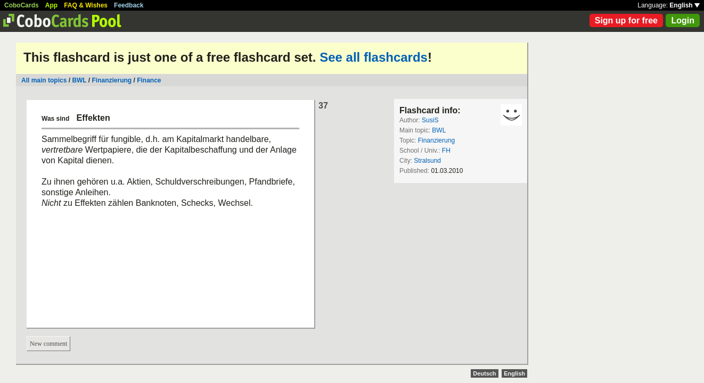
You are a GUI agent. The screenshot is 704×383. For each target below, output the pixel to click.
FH (446, 150)
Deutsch (484, 373)
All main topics (44, 80)
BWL (79, 80)
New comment (48, 343)
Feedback (128, 5)
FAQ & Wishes (86, 5)
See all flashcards (374, 57)
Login (682, 20)
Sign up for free (626, 20)
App (51, 5)
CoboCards (21, 5)
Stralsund (427, 160)
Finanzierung (112, 80)
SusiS (430, 120)
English (684, 5)
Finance (149, 80)
